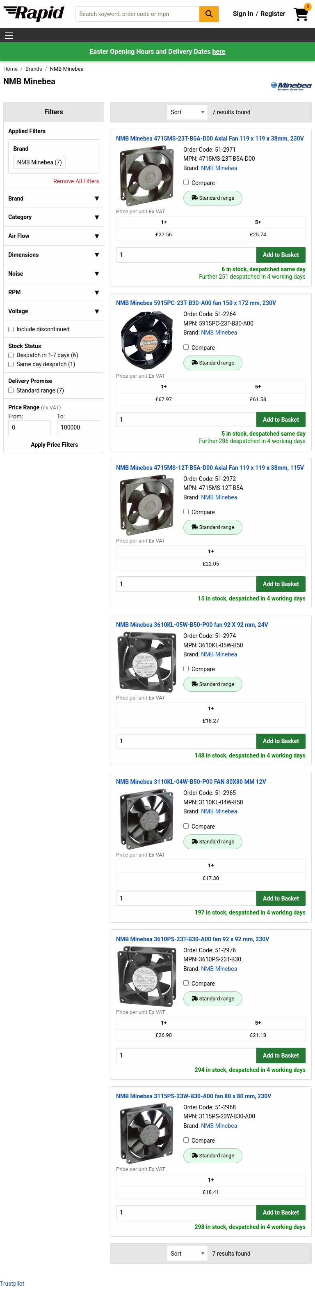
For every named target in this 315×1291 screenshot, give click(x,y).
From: (19, 416)
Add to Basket (281, 255)
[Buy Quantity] (186, 254)
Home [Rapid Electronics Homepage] (11, 69)
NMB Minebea (219, 168)
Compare (199, 183)
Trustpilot (12, 1283)
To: (64, 416)
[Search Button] (209, 13)
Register (272, 14)
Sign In (243, 14)
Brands (34, 69)
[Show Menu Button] (9, 35)
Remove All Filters (76, 181)
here (218, 51)
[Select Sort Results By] (187, 112)
